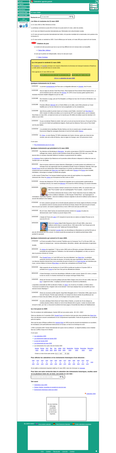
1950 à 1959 (55, 362)
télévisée (53, 105)
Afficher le (64, 78)
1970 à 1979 (64, 362)
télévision (62, 183)
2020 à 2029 (87, 362)
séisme (44, 249)
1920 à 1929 (42, 362)
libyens (81, 131)
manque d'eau (59, 322)
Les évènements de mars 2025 (43, 343)
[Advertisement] (59, 7)
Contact (72, 451)
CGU (42, 451)
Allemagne (61, 151)
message (82, 368)
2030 (92, 362)
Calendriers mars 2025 (40, 384)
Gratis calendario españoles (83, 424)
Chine (43, 135)
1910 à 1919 (37, 362)
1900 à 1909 (33, 362)
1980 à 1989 (69, 362)
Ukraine (76, 170)
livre (41, 281)
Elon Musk (89, 111)
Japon (66, 284)
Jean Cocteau (43, 57)
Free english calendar (44, 424)
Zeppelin (80, 86)
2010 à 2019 (83, 362)
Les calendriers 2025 (40, 336)
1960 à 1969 (60, 362)
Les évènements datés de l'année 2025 (45, 338)
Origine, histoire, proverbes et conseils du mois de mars (50, 387)
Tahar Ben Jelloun (44, 50)
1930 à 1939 (46, 362)
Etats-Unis (55, 170)
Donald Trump (36, 168)
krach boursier (81, 261)
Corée (50, 269)
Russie (83, 170)
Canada (78, 211)
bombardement (50, 86)
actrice (56, 223)
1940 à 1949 (51, 362)
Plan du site (56, 451)
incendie (44, 66)
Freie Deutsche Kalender (63, 424)
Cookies (48, 451)
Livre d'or (65, 451)
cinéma (48, 177)
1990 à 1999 (73, 362)
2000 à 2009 (78, 362)
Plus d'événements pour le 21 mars (44, 144)
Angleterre (37, 66)
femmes (64, 92)
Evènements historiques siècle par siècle (45, 389)
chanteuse (37, 158)
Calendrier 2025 (90, 393)
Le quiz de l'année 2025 (41, 341)
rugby (54, 217)
